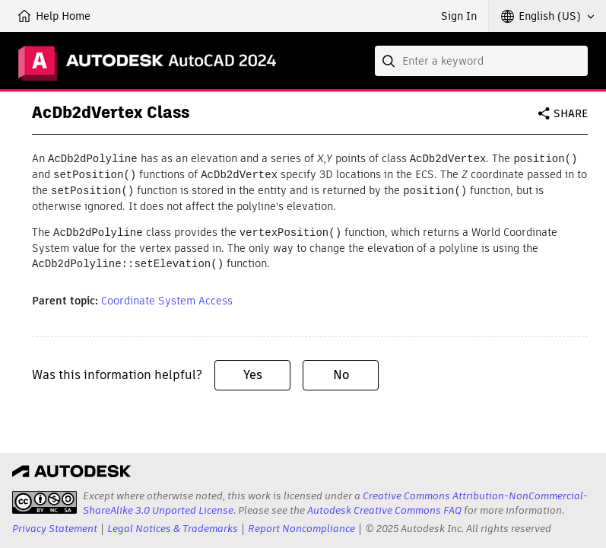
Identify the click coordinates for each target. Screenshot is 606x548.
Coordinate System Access (167, 296)
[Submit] (390, 61)
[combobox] (481, 61)
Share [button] (571, 113)
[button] (547, 16)
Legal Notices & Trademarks (172, 528)
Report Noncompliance (301, 528)
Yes (252, 371)
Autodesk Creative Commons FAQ (384, 510)
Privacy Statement (54, 528)
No (341, 371)
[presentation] (44, 502)
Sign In (459, 16)
